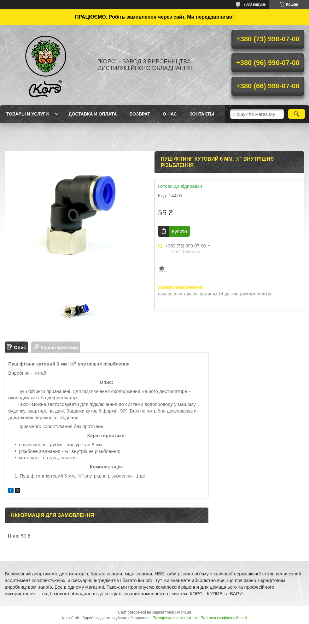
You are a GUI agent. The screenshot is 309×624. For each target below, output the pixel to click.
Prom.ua (184, 612)
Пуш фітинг (21, 363)
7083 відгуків (254, 4)
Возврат (140, 113)
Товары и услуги (27, 113)
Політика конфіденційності (224, 618)
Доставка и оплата (93, 113)
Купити (179, 231)
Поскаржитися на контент (175, 618)
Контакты (201, 113)
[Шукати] (296, 114)
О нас (170, 113)
